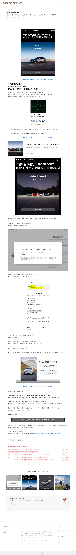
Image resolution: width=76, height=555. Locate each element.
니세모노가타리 (37, 538)
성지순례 (51, 533)
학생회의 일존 (44, 533)
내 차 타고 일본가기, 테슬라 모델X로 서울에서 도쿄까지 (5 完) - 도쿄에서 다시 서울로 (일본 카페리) (28, 454)
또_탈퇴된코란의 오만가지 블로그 (12, 3)
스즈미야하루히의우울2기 (40, 531)
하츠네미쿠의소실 (31, 529)
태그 (51, 3)
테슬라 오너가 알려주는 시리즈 (14, 446)
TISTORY (38, 553)
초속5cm (29, 538)
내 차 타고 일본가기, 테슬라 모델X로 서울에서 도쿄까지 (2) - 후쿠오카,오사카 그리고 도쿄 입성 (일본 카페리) (30, 459)
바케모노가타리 (25, 540)
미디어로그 (57, 3)
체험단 (32, 535)
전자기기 (45, 529)
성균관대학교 (36, 540)
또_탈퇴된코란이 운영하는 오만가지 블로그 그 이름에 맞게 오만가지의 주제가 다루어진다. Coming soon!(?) (31, 500)
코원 (44, 535)
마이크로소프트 (25, 533)
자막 (27, 535)
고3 (28, 531)
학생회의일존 (38, 535)
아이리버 (23, 538)
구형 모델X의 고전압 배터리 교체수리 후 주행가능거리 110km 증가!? (22, 452)
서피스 (23, 535)
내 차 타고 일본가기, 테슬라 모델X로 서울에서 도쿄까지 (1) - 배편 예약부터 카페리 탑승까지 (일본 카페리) (29, 460)
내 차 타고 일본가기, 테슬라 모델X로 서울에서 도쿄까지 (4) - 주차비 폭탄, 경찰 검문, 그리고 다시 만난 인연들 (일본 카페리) (32, 455)
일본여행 (23, 529)
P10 (32, 531)
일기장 (43, 538)
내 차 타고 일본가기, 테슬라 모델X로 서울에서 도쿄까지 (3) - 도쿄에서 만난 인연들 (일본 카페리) (27, 457)
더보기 (22, 542)
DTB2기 (51, 529)
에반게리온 (37, 533)
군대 (48, 538)
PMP (49, 531)
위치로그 (64, 3)
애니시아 (23, 531)
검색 (72, 530)
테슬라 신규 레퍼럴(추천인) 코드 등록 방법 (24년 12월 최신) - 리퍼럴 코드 (23, 449)
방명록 (70, 3)
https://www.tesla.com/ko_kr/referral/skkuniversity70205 (38, 79)
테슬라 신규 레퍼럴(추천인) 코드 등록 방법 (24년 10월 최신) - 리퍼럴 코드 (23, 451)
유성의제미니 (44, 540)
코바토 (31, 533)
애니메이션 (39, 529)
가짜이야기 (49, 535)
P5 (31, 540)
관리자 (43, 553)
